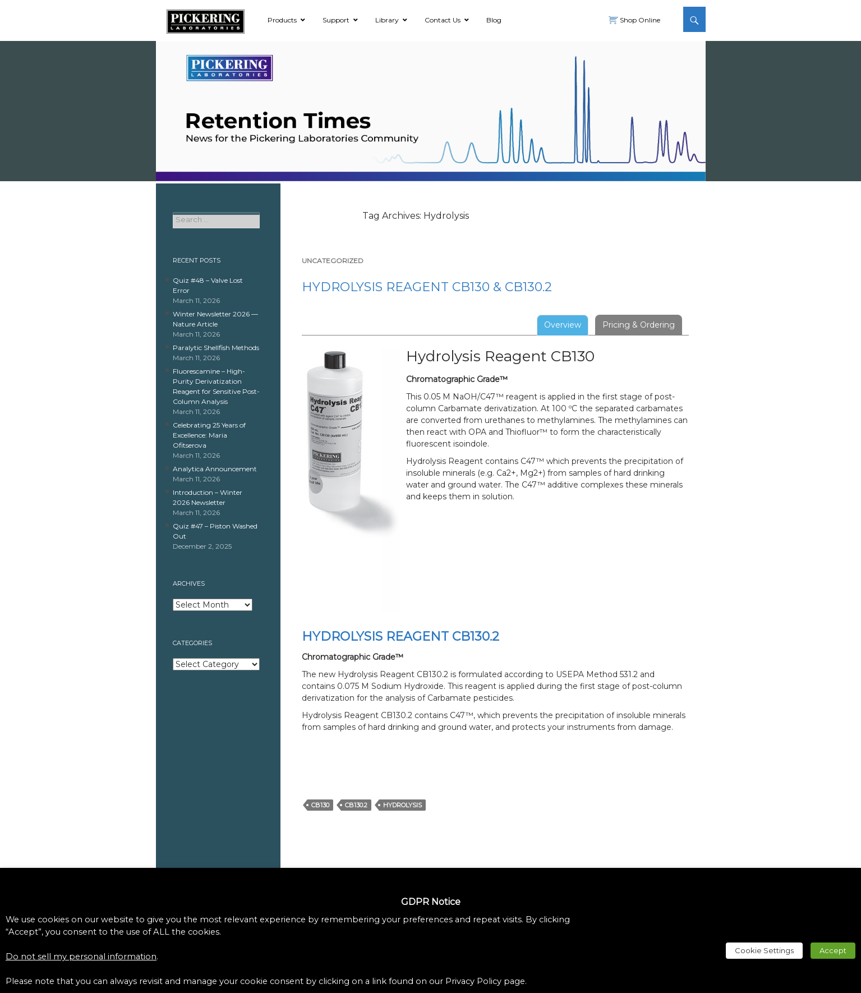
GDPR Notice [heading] (431, 902)
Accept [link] (832, 950)
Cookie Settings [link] (764, 950)
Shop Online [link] (639, 20)
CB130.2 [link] (356, 805)
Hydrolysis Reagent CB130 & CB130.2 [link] (427, 287)
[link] (206, 20)
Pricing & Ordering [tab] (638, 325)
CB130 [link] (320, 805)
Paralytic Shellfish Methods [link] (216, 347)
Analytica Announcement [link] (215, 469)
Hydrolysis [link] (402, 805)
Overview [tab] (562, 325)
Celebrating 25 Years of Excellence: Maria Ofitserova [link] (209, 435)
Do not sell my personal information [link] (81, 956)
